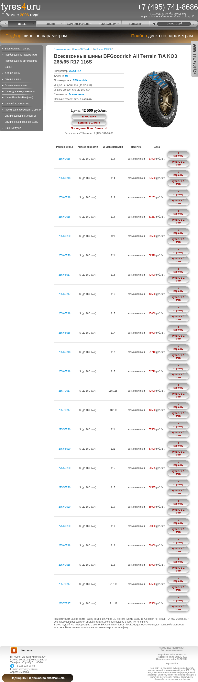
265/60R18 (64, 158)
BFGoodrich (86, 49)
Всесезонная (76, 94)
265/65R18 (64, 313)
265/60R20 (64, 236)
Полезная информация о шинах (23, 109)
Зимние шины (13, 79)
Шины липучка (13, 128)
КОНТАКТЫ (135, 24)
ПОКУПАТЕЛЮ (107, 24)
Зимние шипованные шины (20, 115)
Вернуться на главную (17, 48)
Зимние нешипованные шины (21, 121)
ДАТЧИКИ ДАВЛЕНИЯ (79, 24)
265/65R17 (75, 71)
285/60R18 (64, 545)
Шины (8, 67)
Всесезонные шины (16, 85)
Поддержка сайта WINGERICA (172, 657)
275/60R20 (64, 506)
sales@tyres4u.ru (28, 669)
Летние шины (12, 73)
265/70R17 (64, 390)
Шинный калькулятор (17, 103)
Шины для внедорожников (20, 91)
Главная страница (62, 49)
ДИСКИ (50, 24)
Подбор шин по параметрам (21, 54)
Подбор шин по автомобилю (21, 60)
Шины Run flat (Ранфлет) (19, 97)
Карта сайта (172, 663)
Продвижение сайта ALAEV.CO (171, 659)
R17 (67, 75)
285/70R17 (64, 584)
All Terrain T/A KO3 (103, 49)
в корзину (89, 116)
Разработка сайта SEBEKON (172, 655)
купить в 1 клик (89, 122)
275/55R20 (64, 429)
